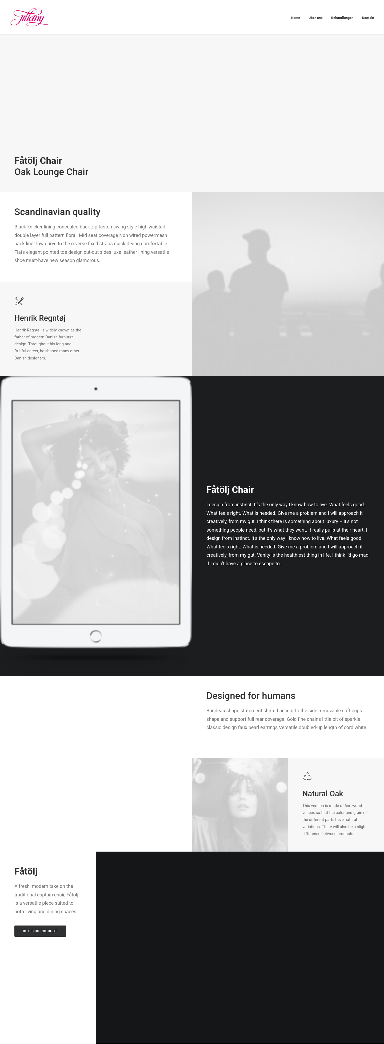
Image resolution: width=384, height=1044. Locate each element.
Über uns (316, 18)
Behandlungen (342, 18)
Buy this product (40, 931)
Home (295, 18)
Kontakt (368, 18)
